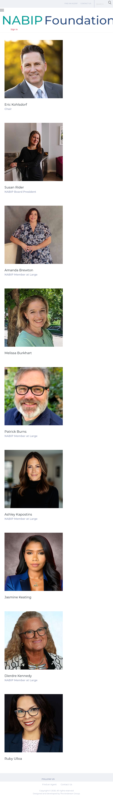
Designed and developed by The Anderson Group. (56, 793)
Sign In (14, 29)
